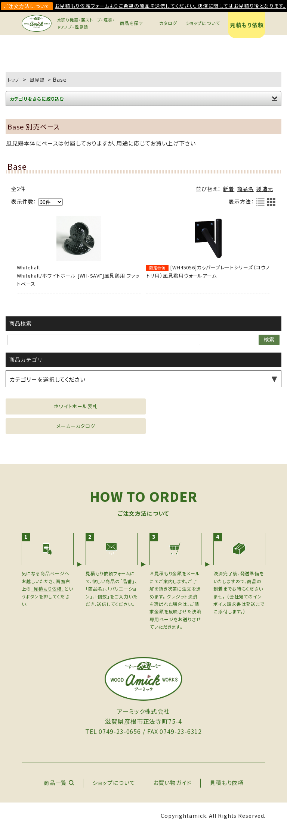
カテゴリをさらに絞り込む (37, 99)
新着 (228, 189)
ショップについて (203, 23)
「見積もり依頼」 (47, 588)
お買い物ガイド (172, 782)
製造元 (264, 189)
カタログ (168, 23)
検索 (269, 339)
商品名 (245, 189)
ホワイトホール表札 (76, 406)
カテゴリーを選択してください (48, 379)
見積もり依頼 (247, 25)
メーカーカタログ (75, 425)
